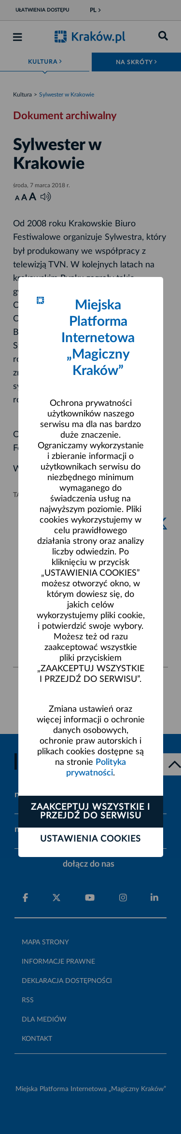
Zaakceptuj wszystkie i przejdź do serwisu (90, 811)
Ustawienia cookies (90, 839)
